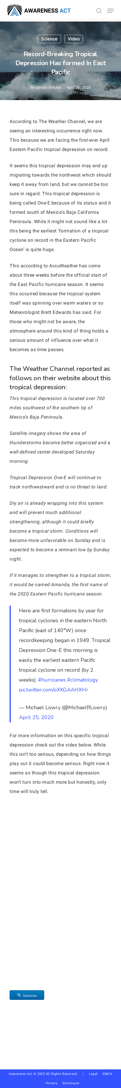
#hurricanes (52, 679)
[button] (110, 11)
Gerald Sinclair (48, 87)
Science (49, 39)
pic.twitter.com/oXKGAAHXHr (53, 689)
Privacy (54, 1083)
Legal (93, 1074)
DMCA (107, 1074)
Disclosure (71, 1083)
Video (74, 39)
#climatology (82, 679)
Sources (30, 995)
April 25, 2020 (36, 717)
